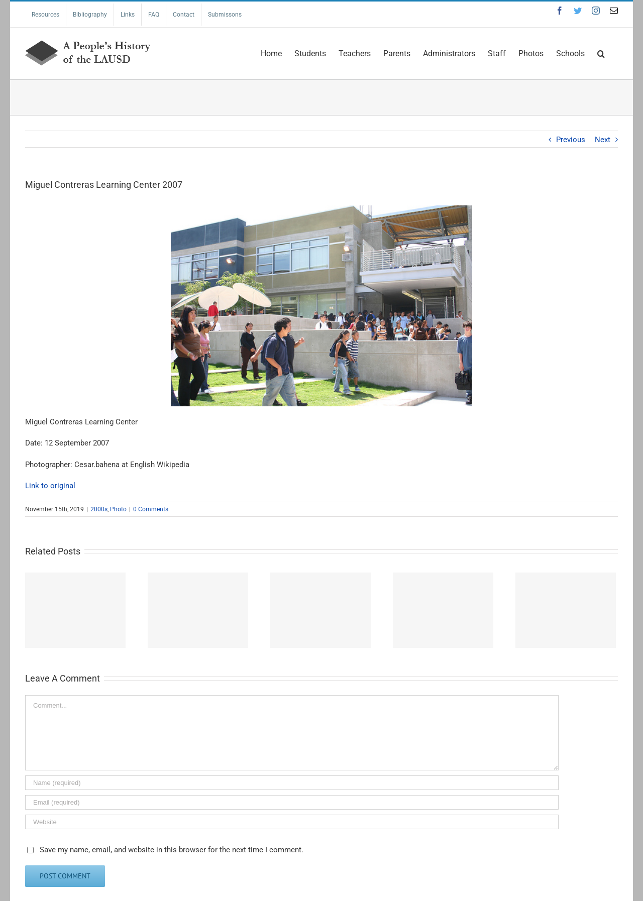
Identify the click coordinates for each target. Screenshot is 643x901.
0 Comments (150, 509)
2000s (99, 509)
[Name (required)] (292, 782)
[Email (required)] (292, 802)
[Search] (601, 53)
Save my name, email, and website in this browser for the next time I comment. (171, 849)
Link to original (50, 485)
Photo (118, 509)
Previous (570, 139)
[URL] (292, 822)
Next (602, 139)
